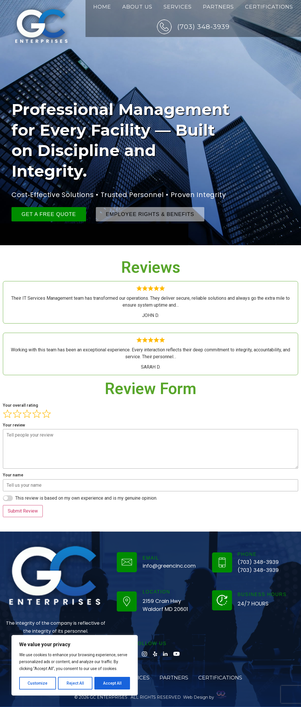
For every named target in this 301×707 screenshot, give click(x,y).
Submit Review (23, 511)
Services (178, 7)
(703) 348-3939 (203, 27)
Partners (218, 7)
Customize (38, 683)
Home (102, 7)
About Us (137, 7)
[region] (74, 665)
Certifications (269, 7)
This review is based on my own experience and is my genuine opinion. (86, 498)
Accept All (112, 683)
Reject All (75, 683)
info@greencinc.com (169, 565)
